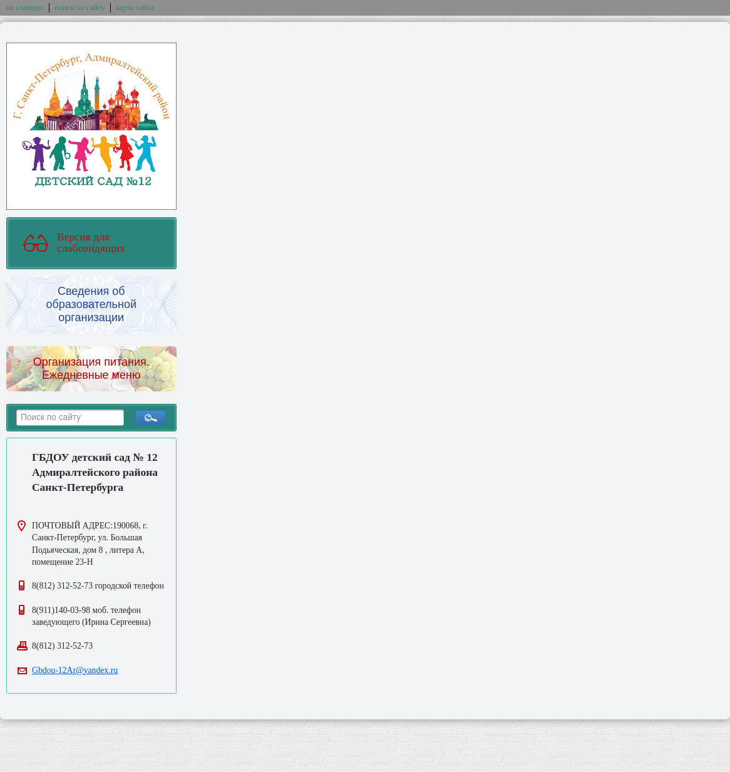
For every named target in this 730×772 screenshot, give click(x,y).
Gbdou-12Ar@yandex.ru (75, 670)
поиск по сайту (79, 7)
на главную (25, 7)
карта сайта (135, 7)
